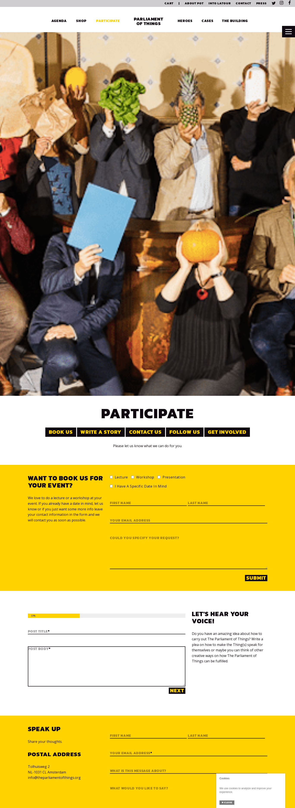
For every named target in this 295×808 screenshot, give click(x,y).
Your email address (130, 520)
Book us (61, 432)
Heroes (185, 20)
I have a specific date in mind (141, 486)
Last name (198, 503)
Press (261, 3)
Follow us (184, 432)
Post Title (39, 631)
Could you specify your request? (144, 538)
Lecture (121, 477)
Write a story (100, 432)
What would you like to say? (139, 788)
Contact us (145, 432)
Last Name (198, 736)
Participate (108, 20)
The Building (235, 20)
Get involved (227, 432)
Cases (207, 20)
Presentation (173, 477)
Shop (81, 20)
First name (120, 503)
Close (227, 802)
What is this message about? (138, 771)
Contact (243, 3)
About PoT (194, 3)
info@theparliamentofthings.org (54, 777)
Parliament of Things (148, 21)
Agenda (59, 20)
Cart (169, 3)
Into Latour (219, 3)
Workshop (145, 477)
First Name (120, 736)
